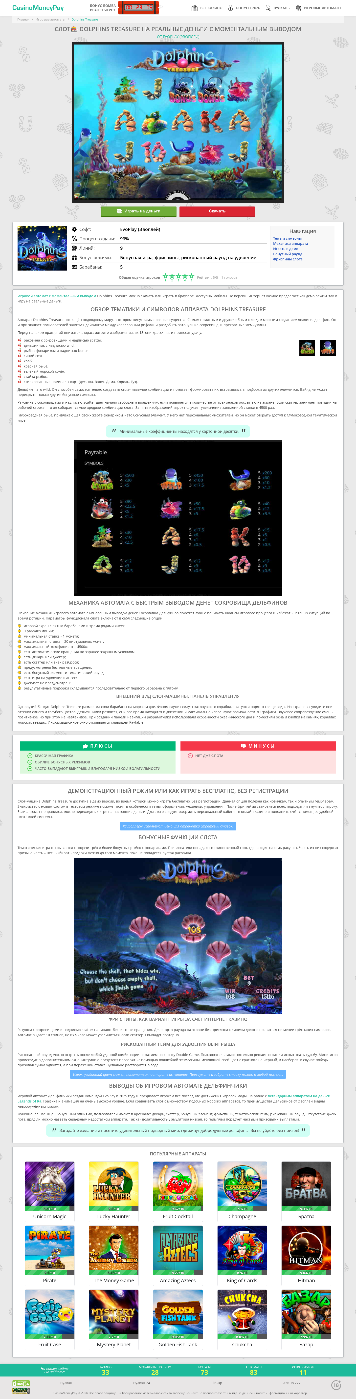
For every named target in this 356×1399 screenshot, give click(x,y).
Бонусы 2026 (243, 8)
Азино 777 (292, 1382)
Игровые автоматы (318, 8)
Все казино (207, 8)
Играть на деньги (138, 211)
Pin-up (216, 1382)
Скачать (217, 211)
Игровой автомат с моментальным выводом (57, 296)
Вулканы (277, 8)
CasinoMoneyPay (38, 7)
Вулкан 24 (141, 1382)
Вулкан (66, 1382)
